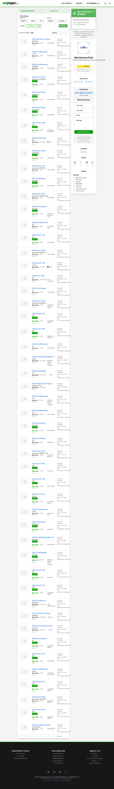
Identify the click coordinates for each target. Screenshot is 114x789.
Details (23, 18)
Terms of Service (81, 141)
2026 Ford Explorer (39, 206)
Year (49, 18)
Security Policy (56, 780)
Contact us (95, 753)
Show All (59, 736)
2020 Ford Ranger (39, 371)
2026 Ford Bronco (39, 179)
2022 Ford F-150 (38, 263)
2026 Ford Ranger (39, 288)
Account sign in (58, 763)
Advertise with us (58, 753)
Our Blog (94, 756)
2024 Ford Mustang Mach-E (43, 357)
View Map (84, 152)
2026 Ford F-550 (38, 77)
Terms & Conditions (66, 780)
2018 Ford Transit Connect (42, 626)
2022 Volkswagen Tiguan (42, 384)
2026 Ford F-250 (38, 166)
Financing (53, 11)
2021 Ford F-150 (38, 276)
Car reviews (20, 756)
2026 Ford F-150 (38, 123)
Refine (63, 26)
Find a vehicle (20, 753)
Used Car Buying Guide (21, 758)
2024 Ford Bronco (39, 601)
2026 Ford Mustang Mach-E (43, 537)
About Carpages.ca (95, 763)
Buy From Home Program (94, 758)
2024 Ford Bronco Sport (41, 613)
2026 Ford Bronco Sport (41, 39)
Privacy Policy (82, 140)
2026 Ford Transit (39, 92)
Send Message (84, 132)
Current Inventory (27, 11)
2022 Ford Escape (39, 138)
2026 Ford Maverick (40, 52)
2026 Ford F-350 (38, 301)
